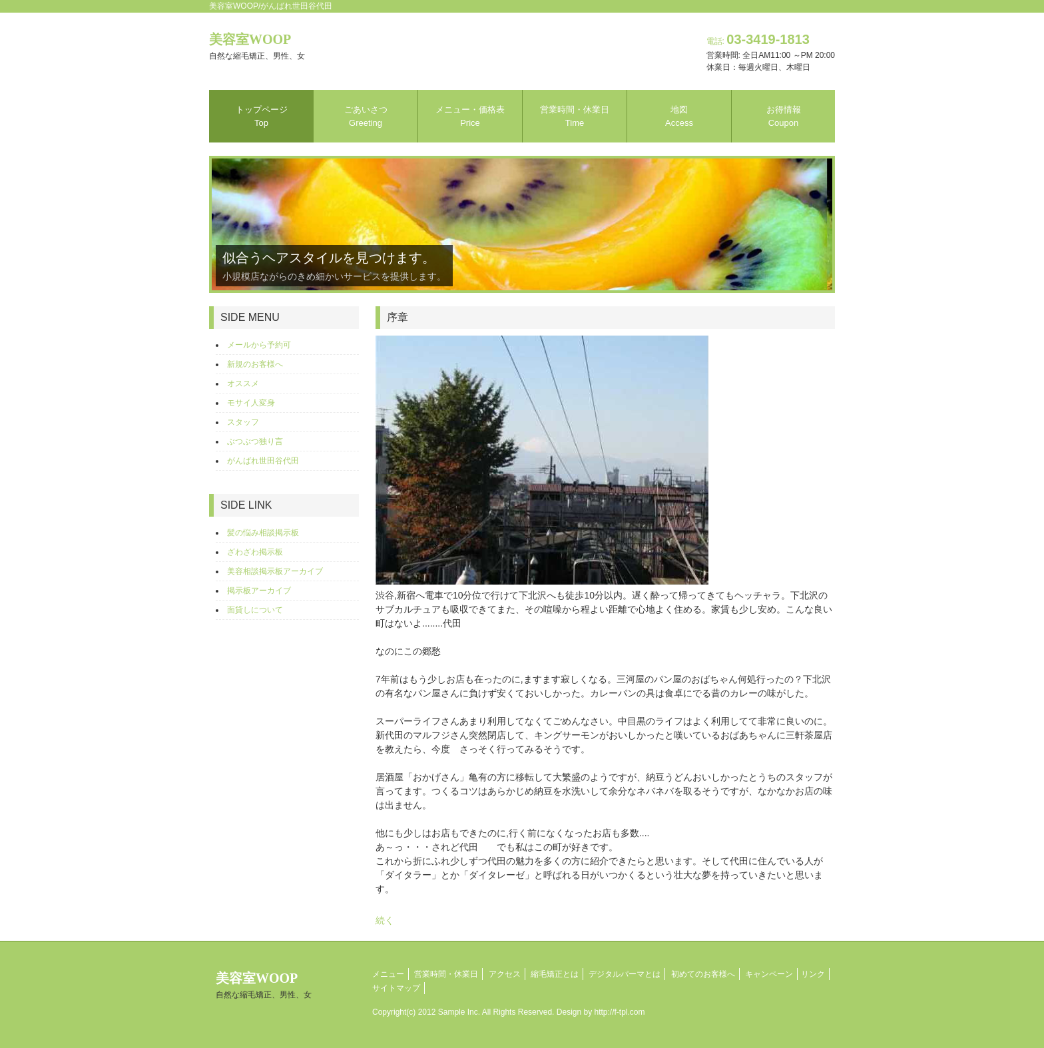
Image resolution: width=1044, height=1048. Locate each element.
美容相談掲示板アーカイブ (275, 571)
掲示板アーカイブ (259, 590)
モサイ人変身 (251, 402)
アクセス (505, 974)
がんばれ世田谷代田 (263, 460)
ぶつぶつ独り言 (255, 441)
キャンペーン (769, 974)
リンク (813, 974)
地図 (679, 116)
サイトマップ (396, 988)
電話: (758, 41)
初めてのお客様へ (703, 974)
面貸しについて (255, 610)
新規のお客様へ (255, 364)
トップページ (262, 116)
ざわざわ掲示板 (255, 552)
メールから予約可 (259, 345)
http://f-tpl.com (620, 1012)
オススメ (243, 383)
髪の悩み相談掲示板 (263, 532)
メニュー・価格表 (470, 116)
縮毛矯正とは (555, 974)
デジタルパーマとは (624, 974)
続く (385, 920)
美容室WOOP (257, 46)
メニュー (388, 974)
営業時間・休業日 (574, 116)
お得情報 (783, 116)
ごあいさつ (366, 116)
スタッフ (243, 422)
